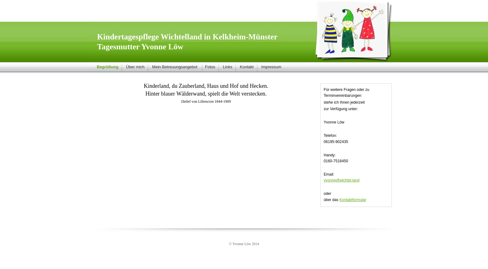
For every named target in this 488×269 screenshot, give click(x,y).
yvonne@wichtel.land (341, 180)
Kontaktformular (353, 200)
